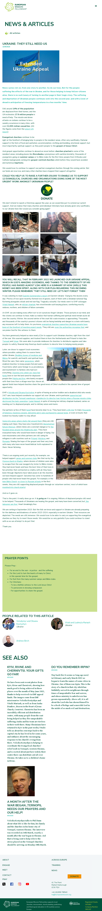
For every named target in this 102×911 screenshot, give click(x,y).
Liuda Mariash (34, 401)
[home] (16, 6)
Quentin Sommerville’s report (35, 296)
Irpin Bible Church (9, 481)
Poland (34, 438)
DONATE (74, 876)
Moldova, (42, 438)
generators (29, 361)
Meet (4, 870)
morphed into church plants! (14, 487)
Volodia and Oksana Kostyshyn (21, 392)
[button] (96, 6)
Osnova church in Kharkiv (12, 461)
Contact (6, 875)
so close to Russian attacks (29, 481)
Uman (16, 341)
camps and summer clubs (26, 458)
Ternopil (6, 341)
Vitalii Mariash (8, 304)
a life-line (70, 410)
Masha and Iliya (18, 378)
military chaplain (28, 304)
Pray (4, 879)
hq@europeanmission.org (61, 894)
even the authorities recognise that (69, 327)
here (28, 410)
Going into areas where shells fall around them (22, 421)
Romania (6, 441)
